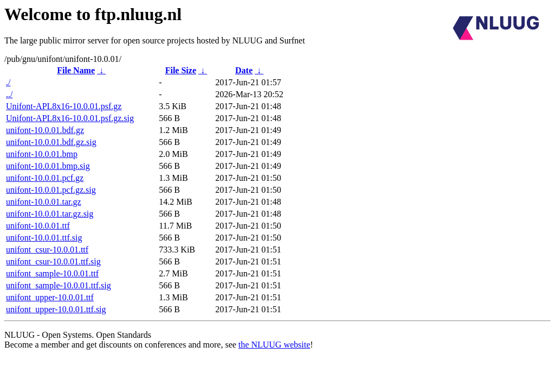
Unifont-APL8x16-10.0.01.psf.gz (63, 106)
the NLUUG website (274, 344)
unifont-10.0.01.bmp (42, 154)
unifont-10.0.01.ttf (38, 225)
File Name (76, 70)
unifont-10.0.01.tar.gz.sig (49, 213)
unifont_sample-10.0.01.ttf (52, 273)
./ (8, 82)
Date (244, 70)
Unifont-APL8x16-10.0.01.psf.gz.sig (70, 118)
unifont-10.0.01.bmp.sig (48, 166)
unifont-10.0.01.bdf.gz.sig (51, 142)
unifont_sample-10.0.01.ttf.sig (58, 285)
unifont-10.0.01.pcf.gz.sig (51, 189)
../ (9, 94)
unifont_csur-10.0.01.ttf (47, 249)
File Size (180, 70)
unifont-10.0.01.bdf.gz (45, 130)
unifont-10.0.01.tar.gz (43, 201)
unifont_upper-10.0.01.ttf (50, 297)
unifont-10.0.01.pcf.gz (44, 177)
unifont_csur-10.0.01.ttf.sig (53, 261)
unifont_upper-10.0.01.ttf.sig (56, 309)
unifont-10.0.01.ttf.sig (44, 237)
